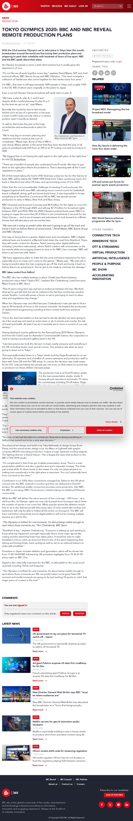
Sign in (65, 613)
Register (79, 613)
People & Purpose (106, 264)
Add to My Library (103, 56)
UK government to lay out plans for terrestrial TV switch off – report (59, 635)
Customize (66, 430)
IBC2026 (57, 6)
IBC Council (65, 779)
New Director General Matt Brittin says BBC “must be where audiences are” (60, 694)
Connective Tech (106, 235)
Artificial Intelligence (111, 258)
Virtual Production (108, 252)
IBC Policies (81, 779)
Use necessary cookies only (28, 430)
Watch (45, 6)
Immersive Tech (104, 241)
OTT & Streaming (105, 247)
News (5, 18)
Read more (38, 651)
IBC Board (51, 779)
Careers (81, 784)
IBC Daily (70, 6)
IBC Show (99, 270)
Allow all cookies (104, 430)
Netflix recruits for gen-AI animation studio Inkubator (56, 723)
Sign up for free (114, 795)
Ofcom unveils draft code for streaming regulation (60, 751)
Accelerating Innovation (103, 277)
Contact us (67, 784)
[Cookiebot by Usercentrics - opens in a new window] (111, 389)
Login (119, 61)
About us (52, 784)
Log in (83, 6)
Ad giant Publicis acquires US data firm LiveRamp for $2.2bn (59, 665)
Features (99, 87)
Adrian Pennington (12, 43)
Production (10, 21)
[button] (128, 6)
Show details (112, 422)
